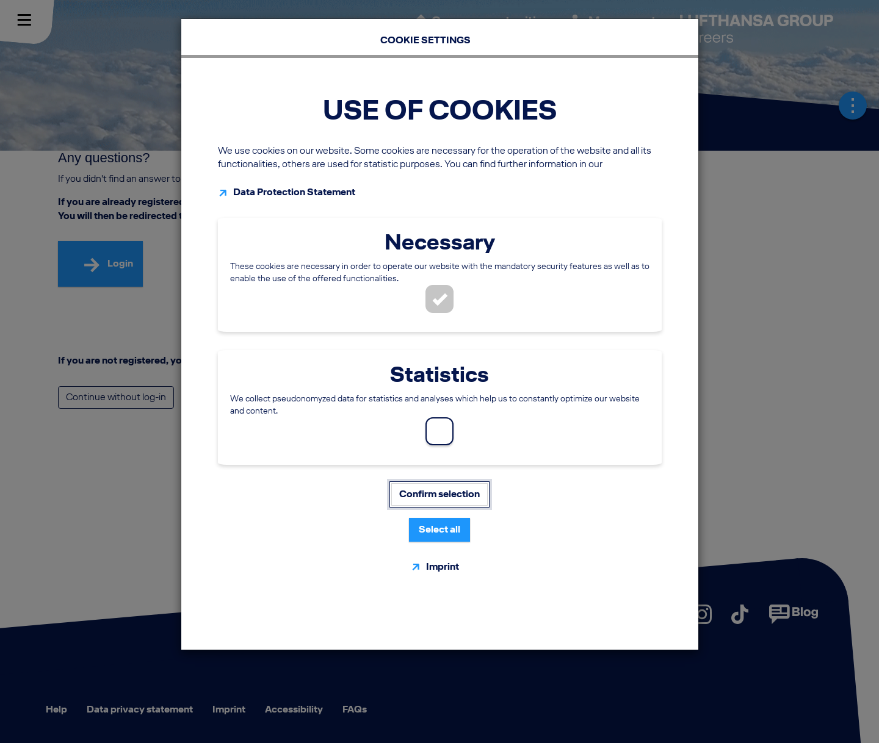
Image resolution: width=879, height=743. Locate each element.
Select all (439, 529)
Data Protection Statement (294, 191)
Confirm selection (439, 493)
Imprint (442, 566)
